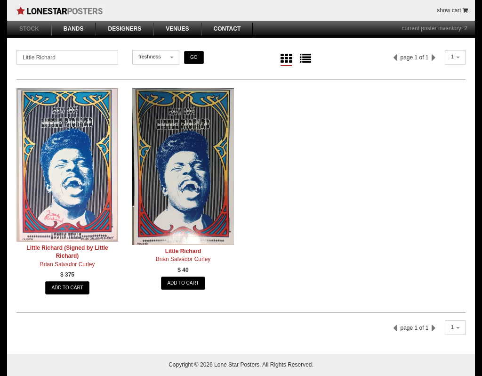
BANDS (74, 28)
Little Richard (183, 251)
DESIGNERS (124, 28)
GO (194, 57)
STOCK (29, 28)
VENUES (177, 28)
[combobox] (155, 57)
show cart (452, 10)
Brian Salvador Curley (67, 264)
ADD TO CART (67, 287)
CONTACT (227, 28)
